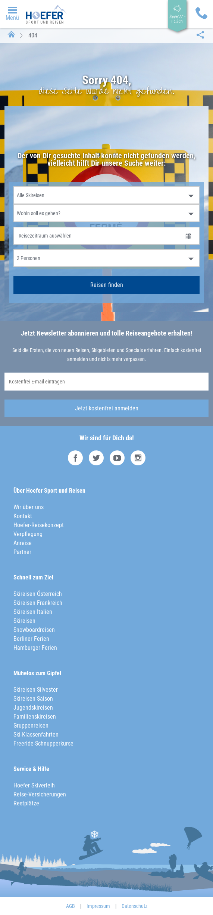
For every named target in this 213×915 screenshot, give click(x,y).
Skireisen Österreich (37, 593)
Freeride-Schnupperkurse (43, 743)
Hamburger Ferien (35, 647)
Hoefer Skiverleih (34, 785)
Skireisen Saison (33, 698)
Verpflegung (28, 534)
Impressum (98, 906)
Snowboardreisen (34, 629)
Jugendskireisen (33, 707)
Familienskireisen (34, 716)
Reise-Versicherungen (39, 794)
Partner (22, 552)
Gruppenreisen (30, 725)
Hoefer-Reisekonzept (38, 525)
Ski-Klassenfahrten (36, 734)
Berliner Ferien (31, 638)
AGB (70, 906)
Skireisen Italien (32, 611)
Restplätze (26, 803)
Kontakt (22, 516)
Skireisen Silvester (35, 689)
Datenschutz (134, 906)
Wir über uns (28, 507)
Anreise (22, 543)
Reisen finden (106, 284)
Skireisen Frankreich (37, 602)
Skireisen (24, 620)
